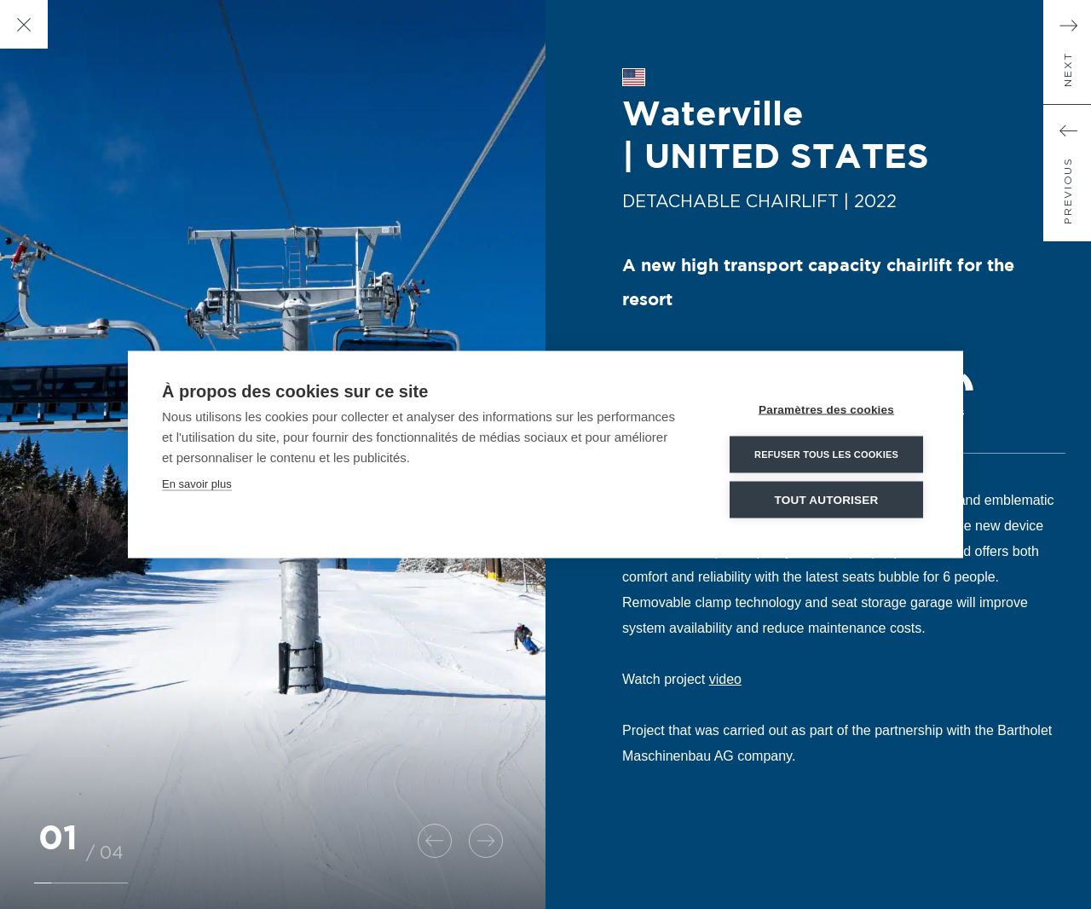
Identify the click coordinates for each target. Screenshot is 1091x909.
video (725, 679)
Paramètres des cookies (826, 409)
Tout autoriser (827, 500)
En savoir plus (197, 484)
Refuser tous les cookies (826, 454)
